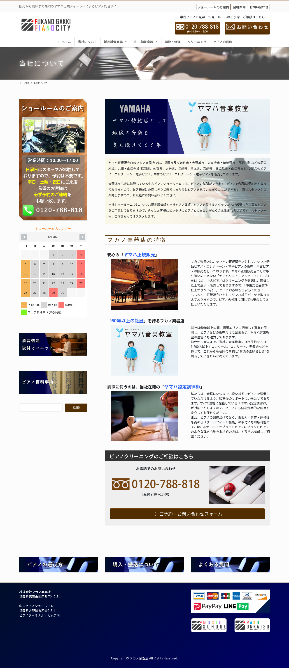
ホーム (64, 41)
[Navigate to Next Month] (82, 237)
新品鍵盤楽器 (115, 41)
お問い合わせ (258, 7)
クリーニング (197, 41)
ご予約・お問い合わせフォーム (187, 513)
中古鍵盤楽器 (146, 41)
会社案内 (239, 7)
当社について (87, 41)
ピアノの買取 (223, 41)
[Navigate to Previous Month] (24, 237)
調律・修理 (173, 41)
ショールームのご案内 (213, 7)
